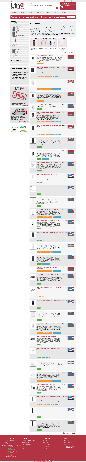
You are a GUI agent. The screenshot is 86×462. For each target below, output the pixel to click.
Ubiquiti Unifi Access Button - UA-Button (44, 104)
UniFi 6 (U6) (13, 53)
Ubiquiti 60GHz (14, 22)
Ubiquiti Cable (14, 29)
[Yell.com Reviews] (14, 131)
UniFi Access (14, 55)
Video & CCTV (63, 12)
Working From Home (15, 64)
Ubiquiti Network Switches (16, 37)
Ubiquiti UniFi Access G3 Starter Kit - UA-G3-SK (45, 361)
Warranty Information (47, 448)
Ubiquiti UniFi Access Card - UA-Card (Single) (45, 55)
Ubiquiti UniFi (14, 45)
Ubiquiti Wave (14, 50)
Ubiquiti (22, 12)
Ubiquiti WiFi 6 (14, 51)
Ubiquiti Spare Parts (15, 41)
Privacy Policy (66, 440)
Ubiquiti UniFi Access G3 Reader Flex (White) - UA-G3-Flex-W (48, 311)
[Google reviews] (23, 131)
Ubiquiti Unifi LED (15, 48)
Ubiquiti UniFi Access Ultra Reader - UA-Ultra (45, 197)
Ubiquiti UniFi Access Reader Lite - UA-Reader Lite (46, 174)
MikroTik (30, 12)
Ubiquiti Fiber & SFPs (15, 31)
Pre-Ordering (25, 449)
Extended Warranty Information (49, 449)
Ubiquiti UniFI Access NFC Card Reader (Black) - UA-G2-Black (48, 232)
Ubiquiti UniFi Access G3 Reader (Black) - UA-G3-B (46, 255)
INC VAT (68, 3)
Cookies (65, 444)
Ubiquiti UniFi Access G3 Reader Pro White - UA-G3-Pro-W (48, 396)
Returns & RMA (25, 446)
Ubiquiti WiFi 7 (14, 52)
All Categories (14, 12)
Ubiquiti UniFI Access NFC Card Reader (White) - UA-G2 (47, 220)
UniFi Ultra (13, 59)
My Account (45, 440)
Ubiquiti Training (14, 43)
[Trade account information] (19, 106)
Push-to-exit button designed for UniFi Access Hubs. (46, 106)
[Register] (73, 0)
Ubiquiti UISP (14, 44)
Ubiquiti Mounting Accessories (17, 35)
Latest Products (14, 65)
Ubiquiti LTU (14, 34)
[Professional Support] (33, 0)
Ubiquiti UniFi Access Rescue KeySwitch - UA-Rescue (47, 162)
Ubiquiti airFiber (14, 23)
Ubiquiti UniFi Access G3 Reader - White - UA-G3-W (46, 244)
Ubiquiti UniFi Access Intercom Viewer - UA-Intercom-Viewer (48, 300)
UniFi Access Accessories (34, 49)
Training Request (25, 442)
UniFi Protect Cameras (16, 58)
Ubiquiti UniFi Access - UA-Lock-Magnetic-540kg (46, 336)
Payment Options (26, 448)
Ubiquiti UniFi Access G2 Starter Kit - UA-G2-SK (45, 384)
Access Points (39, 12)
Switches (47, 12)
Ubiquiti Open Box (15, 38)
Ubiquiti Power (14, 39)
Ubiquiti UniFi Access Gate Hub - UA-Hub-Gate (45, 372)
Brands (72, 12)
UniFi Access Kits (53, 48)
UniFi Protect (14, 56)
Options (70, 174)
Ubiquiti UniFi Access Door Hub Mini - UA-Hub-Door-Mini (47, 209)
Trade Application (46, 444)
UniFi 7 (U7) (13, 54)
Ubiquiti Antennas (15, 27)
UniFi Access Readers (62, 49)
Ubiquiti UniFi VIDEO (15, 49)
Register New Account (47, 442)
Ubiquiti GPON (14, 32)
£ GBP (62, 3)
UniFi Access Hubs (43, 48)
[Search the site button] (57, 8)
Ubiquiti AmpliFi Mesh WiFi (17, 26)
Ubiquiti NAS (14, 36)
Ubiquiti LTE (14, 33)
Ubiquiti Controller (15, 30)
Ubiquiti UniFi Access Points (17, 46)
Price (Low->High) (70, 52)
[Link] (37, 460)
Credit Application (46, 446)
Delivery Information (26, 444)
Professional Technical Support (28, 440)
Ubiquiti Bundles (14, 28)
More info (70, 69)
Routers (55, 12)
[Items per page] (73, 433)
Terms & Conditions (68, 442)
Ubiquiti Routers (14, 40)
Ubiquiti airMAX (14, 25)
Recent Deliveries (46, 451)
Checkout (72, 9)
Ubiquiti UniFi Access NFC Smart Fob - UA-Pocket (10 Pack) (48, 186)
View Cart (67, 9)
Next (68, 433)
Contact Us (24, 451)
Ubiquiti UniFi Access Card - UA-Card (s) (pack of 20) (46, 92)
